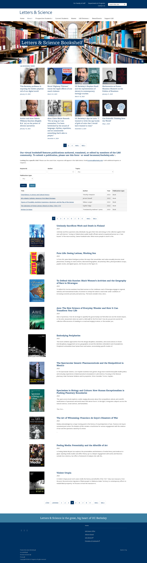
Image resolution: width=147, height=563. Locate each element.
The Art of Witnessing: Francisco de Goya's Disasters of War (87, 417)
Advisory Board (89, 534)
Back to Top (123, 550)
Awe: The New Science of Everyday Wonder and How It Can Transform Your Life (87, 309)
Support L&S (109, 18)
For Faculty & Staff (79, 3)
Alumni (73, 18)
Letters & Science (36, 12)
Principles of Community (92, 541)
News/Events (97, 18)
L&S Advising (89, 538)
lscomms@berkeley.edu (102, 155)
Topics (77, 168)
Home (22, 18)
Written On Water (26, 209)
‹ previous (56, 503)
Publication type (26, 175)
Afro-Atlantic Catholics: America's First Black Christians (38, 198)
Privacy (22, 557)
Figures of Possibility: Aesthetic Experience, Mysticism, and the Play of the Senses (47, 202)
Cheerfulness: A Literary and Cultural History (35, 195)
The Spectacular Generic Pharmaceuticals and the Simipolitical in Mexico (90, 364)
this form (75, 155)
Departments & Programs (96, 3)
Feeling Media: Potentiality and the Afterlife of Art (82, 445)
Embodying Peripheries (68, 335)
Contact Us (101, 6)
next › (77, 145)
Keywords (23, 168)
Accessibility (24, 552)
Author (50, 168)
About (30, 18)
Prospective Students (44, 18)
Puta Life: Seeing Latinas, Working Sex (76, 253)
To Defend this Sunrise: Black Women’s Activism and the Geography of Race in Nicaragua (91, 281)
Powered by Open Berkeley (28, 550)
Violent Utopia (64, 472)
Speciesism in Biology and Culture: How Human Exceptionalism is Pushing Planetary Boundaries (90, 391)
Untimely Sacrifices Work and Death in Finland (81, 225)
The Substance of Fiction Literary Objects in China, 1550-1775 (41, 206)
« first (47, 503)
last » (84, 145)
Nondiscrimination (25, 554)
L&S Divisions (84, 18)
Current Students (61, 18)
